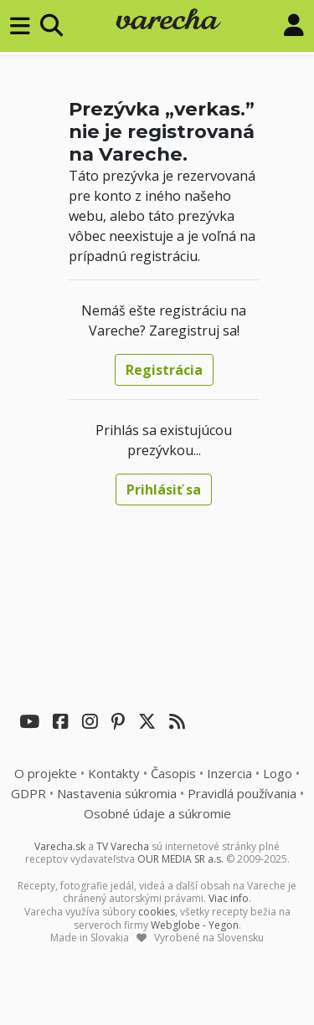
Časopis (173, 773)
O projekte (45, 773)
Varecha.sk (59, 846)
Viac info (228, 898)
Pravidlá (242, 793)
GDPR (28, 793)
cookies (156, 912)
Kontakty (114, 773)
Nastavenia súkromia (117, 793)
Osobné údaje (157, 813)
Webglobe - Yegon (195, 925)
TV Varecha (122, 846)
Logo (277, 773)
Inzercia (229, 773)
